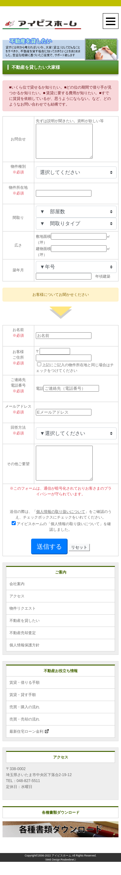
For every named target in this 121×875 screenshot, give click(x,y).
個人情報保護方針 (24, 658)
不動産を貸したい (24, 634)
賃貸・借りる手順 (24, 695)
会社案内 (17, 597)
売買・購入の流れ (24, 720)
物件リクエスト (22, 621)
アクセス (17, 609)
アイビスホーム (61, 868)
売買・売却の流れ (24, 732)
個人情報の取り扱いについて (60, 525)
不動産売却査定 (22, 646)
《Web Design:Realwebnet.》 (61, 873)
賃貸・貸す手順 (22, 708)
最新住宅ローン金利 (29, 744)
